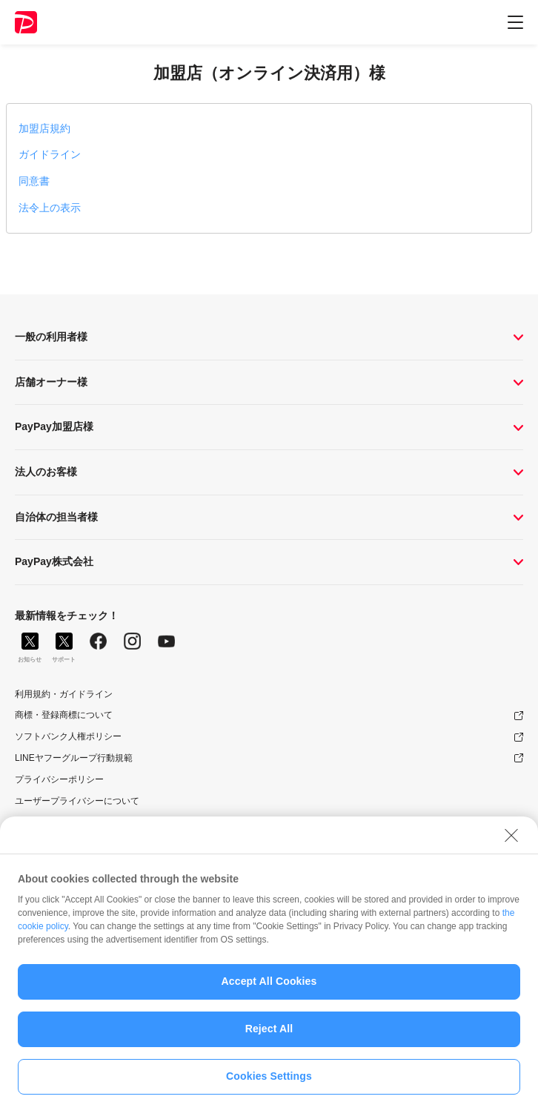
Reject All (269, 1037)
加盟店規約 (44, 128)
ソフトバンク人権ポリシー (68, 736)
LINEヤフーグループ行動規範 (74, 758)
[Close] (511, 842)
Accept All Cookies (269, 989)
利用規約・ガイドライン (64, 694)
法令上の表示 (50, 208)
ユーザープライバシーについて (77, 801)
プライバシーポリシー (59, 779)
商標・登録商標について (64, 715)
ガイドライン (50, 154)
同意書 (34, 181)
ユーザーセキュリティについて (77, 821)
